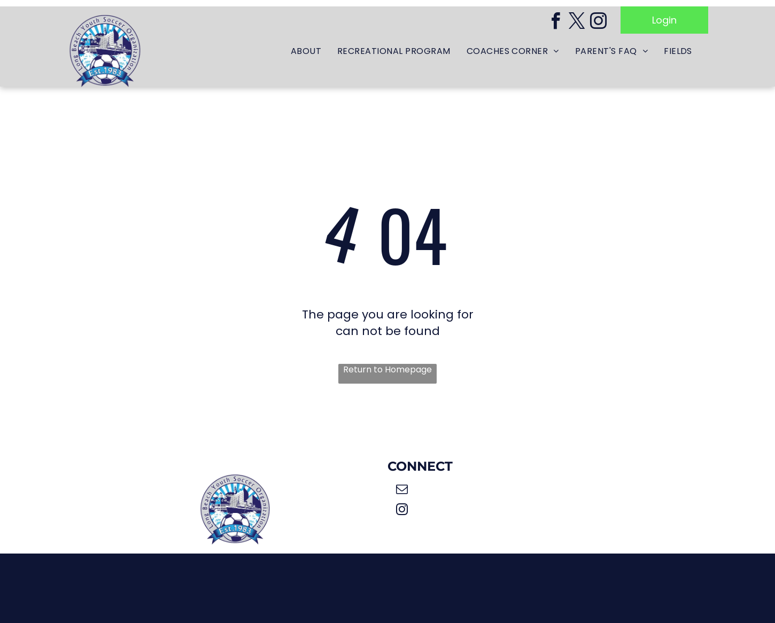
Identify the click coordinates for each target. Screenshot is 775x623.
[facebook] (555, 23)
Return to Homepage (387, 370)
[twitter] (576, 23)
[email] (401, 490)
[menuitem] (306, 51)
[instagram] (598, 23)
